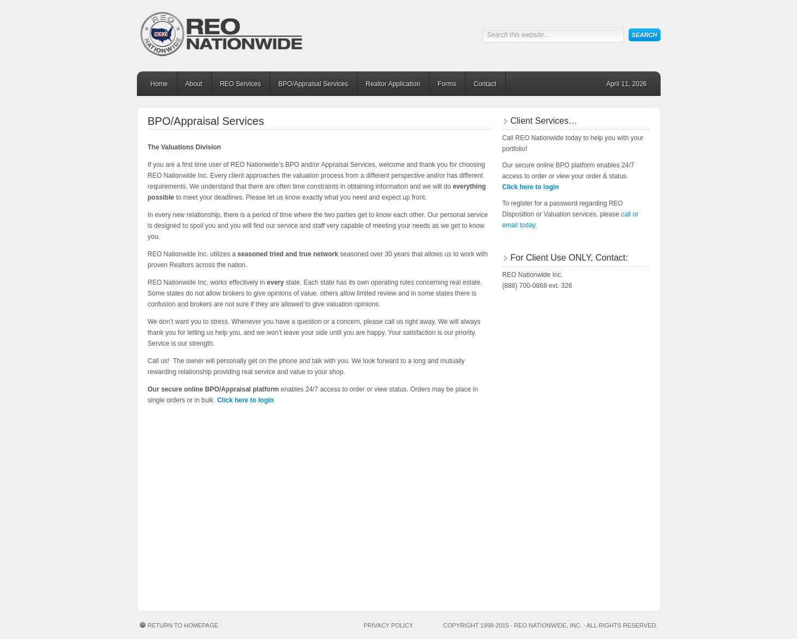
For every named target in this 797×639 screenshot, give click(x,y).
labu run (322, 550)
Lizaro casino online (487, 550)
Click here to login (245, 400)
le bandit (303, 439)
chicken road (294, 417)
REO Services (240, 84)
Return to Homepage (183, 625)
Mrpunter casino (404, 561)
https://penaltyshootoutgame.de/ (367, 561)
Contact (485, 84)
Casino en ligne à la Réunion (399, 550)
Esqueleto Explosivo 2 (354, 583)
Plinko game (247, 583)
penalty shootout (249, 561)
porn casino (441, 550)
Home (159, 84)
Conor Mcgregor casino (184, 550)
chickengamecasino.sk (210, 594)
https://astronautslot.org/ (193, 516)
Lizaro (183, 561)
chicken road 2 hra (166, 594)
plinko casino (211, 583)
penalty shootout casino (233, 550)
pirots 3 (313, 583)
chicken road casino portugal (343, 417)
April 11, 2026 (626, 84)
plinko (169, 417)
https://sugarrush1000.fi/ (380, 439)
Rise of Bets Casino (179, 439)
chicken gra (435, 583)
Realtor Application (392, 84)
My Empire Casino (225, 439)
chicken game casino (342, 439)
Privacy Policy (388, 625)
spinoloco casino (174, 428)
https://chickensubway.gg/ (193, 505)
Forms (447, 84)
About (193, 84)
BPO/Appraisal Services (313, 84)
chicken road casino (396, 583)
